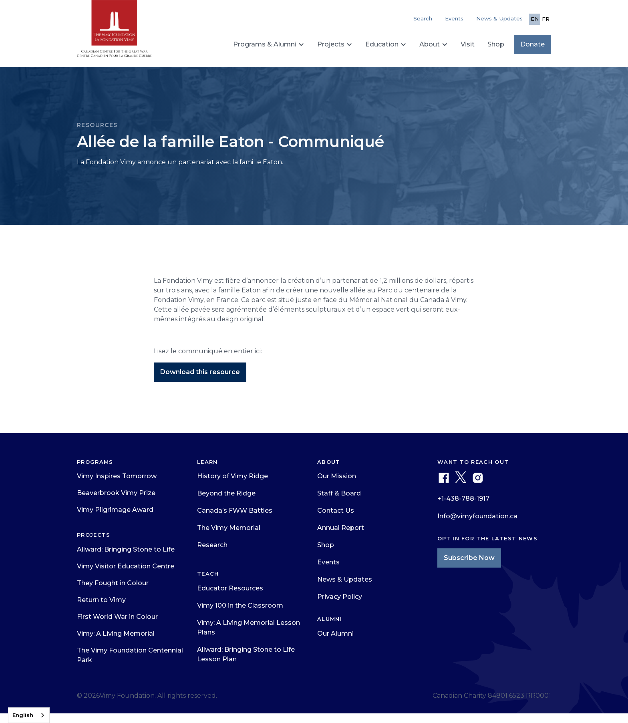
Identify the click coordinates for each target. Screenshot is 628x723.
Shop (495, 44)
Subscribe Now (469, 558)
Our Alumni (335, 633)
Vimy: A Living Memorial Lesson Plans (248, 627)
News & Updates (499, 18)
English (22, 715)
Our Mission (336, 476)
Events (454, 18)
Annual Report (340, 528)
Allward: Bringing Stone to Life (126, 549)
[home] (114, 32)
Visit (468, 44)
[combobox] (29, 715)
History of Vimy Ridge (232, 476)
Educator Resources (230, 588)
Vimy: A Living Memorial (116, 633)
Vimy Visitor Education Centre (125, 566)
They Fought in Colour (113, 583)
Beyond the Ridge (226, 493)
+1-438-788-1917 (463, 498)
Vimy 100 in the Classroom (240, 605)
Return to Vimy (101, 600)
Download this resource (200, 372)
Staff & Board (339, 493)
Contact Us (335, 510)
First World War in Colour (117, 616)
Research (212, 545)
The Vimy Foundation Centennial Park (130, 655)
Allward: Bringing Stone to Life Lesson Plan (246, 654)
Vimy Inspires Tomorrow (117, 476)
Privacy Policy (339, 596)
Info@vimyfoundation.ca (477, 516)
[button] (269, 44)
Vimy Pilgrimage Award (115, 510)
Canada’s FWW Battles (234, 510)
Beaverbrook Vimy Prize (116, 493)
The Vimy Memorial (228, 528)
